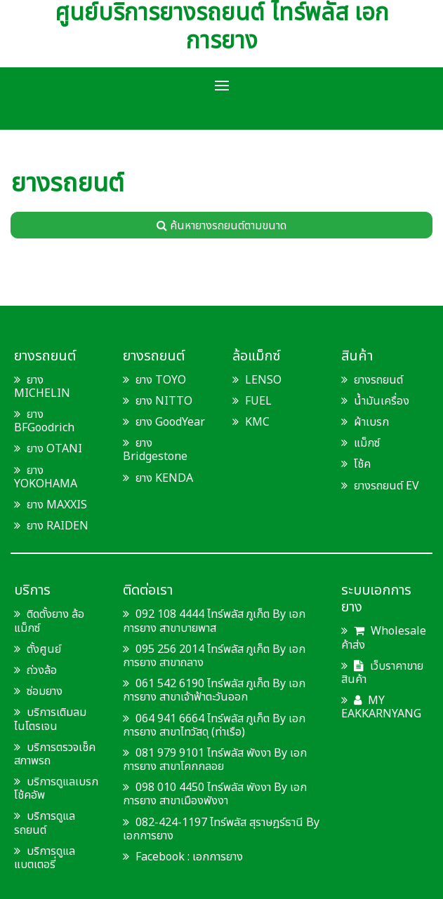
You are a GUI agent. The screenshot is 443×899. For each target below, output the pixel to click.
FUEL (258, 401)
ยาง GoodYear (170, 422)
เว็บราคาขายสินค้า (382, 673)
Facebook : (157, 857)
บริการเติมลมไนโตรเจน (50, 719)
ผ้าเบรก (371, 422)
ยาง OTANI (54, 448)
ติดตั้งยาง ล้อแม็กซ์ (49, 621)
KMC (257, 422)
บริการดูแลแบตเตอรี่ (44, 858)
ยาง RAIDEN (57, 526)
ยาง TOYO (160, 380)
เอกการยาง (217, 857)
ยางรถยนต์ (378, 380)
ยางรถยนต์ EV (386, 486)
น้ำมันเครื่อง (381, 401)
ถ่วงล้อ (42, 670)
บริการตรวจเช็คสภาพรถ (54, 754)
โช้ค (362, 464)
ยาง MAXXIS (57, 504)
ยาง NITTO (163, 401)
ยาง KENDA (164, 478)
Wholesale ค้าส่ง (383, 638)
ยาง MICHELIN (42, 387)
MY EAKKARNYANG (381, 707)
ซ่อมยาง (44, 691)
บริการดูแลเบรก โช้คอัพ (56, 788)
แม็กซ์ (367, 443)
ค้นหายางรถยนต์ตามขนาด (221, 225)
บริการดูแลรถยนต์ (44, 823)
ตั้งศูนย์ (44, 649)
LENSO (263, 380)
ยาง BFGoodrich (44, 421)
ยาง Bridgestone (155, 450)
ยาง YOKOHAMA (45, 477)
